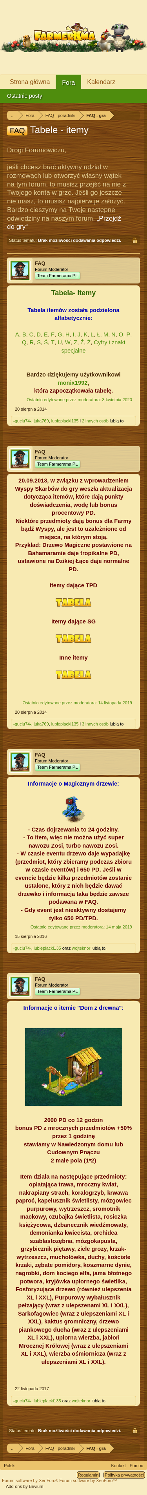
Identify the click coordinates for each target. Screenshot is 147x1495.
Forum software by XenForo (30, 1480)
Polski (9, 1465)
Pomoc (136, 1465)
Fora (68, 82)
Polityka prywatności (124, 1475)
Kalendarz (101, 82)
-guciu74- (22, 421)
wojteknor (81, 948)
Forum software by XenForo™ (88, 1480)
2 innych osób (95, 421)
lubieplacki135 (65, 421)
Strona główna (30, 82)
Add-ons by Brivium (24, 1486)
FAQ (40, 263)
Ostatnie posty (24, 96)
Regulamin (88, 1475)
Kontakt (118, 1465)
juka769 (41, 421)
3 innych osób (95, 724)
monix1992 (73, 383)
